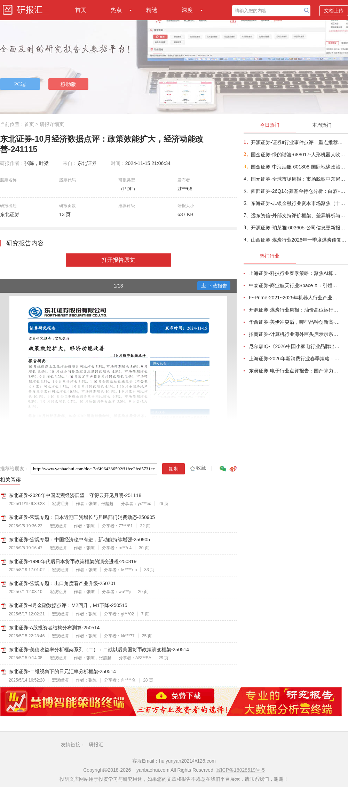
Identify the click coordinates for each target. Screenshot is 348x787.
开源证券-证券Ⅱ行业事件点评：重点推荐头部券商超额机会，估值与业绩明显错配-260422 (299, 142)
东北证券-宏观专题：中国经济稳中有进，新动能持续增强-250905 (79, 539)
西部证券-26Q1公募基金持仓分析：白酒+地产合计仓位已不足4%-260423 (299, 191)
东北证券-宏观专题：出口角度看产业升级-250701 (62, 583)
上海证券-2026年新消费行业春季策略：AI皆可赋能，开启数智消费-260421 (294, 358)
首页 (80, 10)
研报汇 (96, 744)
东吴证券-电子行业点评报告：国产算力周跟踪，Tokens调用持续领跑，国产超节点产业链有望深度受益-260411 (294, 370)
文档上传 (333, 10)
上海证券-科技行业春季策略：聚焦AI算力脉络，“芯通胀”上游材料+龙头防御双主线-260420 (294, 273)
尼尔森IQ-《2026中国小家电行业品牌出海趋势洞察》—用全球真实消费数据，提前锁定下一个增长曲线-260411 (294, 346)
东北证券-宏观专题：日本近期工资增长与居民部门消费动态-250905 (82, 517)
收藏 (197, 468)
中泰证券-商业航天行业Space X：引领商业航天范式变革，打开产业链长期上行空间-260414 (294, 285)
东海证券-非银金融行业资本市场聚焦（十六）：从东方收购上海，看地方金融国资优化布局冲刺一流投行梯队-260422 (299, 203)
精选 (151, 10)
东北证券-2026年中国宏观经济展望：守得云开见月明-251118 (75, 495)
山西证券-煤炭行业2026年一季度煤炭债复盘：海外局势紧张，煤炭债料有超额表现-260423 (299, 240)
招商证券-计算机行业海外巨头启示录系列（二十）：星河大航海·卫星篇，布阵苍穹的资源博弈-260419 (294, 334)
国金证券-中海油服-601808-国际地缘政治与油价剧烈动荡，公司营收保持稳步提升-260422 (299, 167)
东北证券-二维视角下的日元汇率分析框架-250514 (62, 671)
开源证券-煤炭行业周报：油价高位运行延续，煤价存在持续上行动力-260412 (294, 310)
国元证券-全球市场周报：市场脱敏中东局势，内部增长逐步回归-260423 (299, 179)
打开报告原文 (118, 260)
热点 (116, 10)
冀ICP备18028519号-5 (240, 770)
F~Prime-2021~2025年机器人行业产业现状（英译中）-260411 (294, 297)
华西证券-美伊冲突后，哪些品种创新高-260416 (294, 322)
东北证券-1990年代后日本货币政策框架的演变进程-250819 (72, 561)
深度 (187, 10)
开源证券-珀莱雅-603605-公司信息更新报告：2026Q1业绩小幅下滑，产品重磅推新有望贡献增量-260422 (299, 227)
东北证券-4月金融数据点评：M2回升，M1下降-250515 (68, 605)
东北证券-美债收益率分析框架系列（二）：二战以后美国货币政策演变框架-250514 (99, 649)
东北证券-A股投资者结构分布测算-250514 (54, 627)
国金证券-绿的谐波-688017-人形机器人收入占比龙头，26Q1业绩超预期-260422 (299, 154)
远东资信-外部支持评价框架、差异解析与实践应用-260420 (299, 215)
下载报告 (214, 286)
